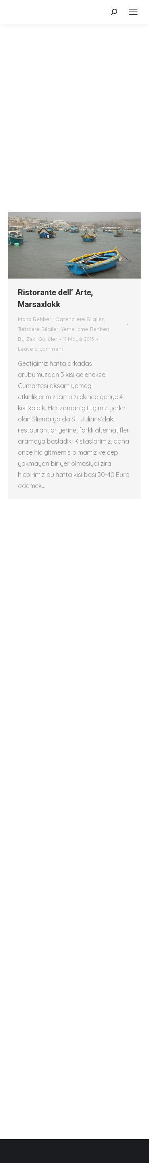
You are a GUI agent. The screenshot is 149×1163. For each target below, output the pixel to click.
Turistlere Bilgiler (38, 329)
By (37, 339)
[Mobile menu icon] (133, 12)
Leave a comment (40, 349)
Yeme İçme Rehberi (85, 329)
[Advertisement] (74, 102)
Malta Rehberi (35, 319)
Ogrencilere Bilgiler (79, 319)
